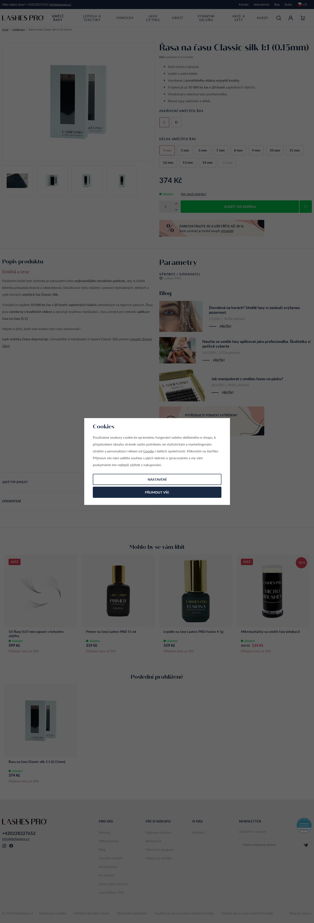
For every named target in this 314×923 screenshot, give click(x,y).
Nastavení (157, 479)
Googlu (148, 451)
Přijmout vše (157, 492)
